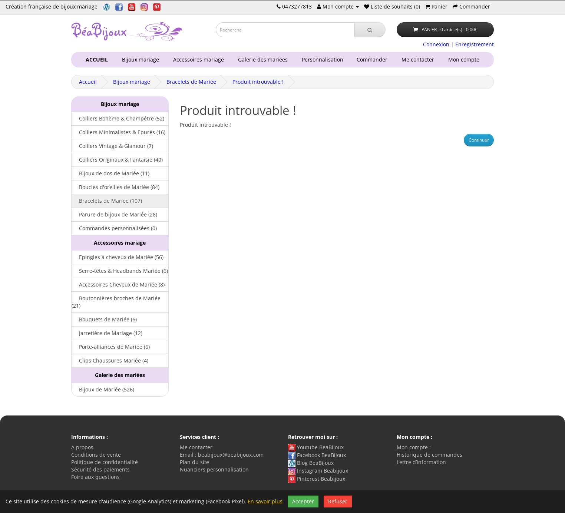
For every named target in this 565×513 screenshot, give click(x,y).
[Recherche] (370, 29)
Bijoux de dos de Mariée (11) (110, 173)
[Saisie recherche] (285, 29)
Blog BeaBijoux (311, 462)
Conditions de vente (96, 454)
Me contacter (419, 59)
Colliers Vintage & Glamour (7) (112, 145)
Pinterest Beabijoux (316, 478)
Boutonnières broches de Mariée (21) (116, 302)
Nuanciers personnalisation (214, 469)
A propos (82, 447)
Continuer (479, 140)
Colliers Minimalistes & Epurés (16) (118, 132)
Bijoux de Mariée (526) (103, 389)
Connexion (436, 44)
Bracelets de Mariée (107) (107, 200)
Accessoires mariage (197, 59)
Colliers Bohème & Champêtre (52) (118, 118)
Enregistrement (474, 44)
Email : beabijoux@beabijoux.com (222, 454)
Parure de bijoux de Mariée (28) (114, 214)
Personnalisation (321, 59)
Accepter (303, 501)
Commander (373, 59)
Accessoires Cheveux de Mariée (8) (118, 284)
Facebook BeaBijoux (317, 455)
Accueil (88, 81)
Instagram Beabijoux (318, 470)
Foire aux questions (95, 476)
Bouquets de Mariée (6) (104, 319)
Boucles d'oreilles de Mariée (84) (115, 187)
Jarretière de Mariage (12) (107, 333)
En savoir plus (265, 501)
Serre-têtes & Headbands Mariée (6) (120, 270)
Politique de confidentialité (104, 462)
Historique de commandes (429, 454)
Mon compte (465, 59)
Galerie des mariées (261, 59)
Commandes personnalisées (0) (114, 228)
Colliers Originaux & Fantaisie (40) (117, 159)
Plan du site (194, 462)
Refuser (337, 501)
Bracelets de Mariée (191, 81)
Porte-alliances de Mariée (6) (111, 346)
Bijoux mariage (139, 59)
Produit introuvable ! (258, 81)
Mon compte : (414, 447)
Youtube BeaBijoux (316, 447)
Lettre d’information (421, 462)
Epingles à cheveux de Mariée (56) (117, 257)
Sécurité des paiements (100, 469)
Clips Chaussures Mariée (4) (110, 360)
